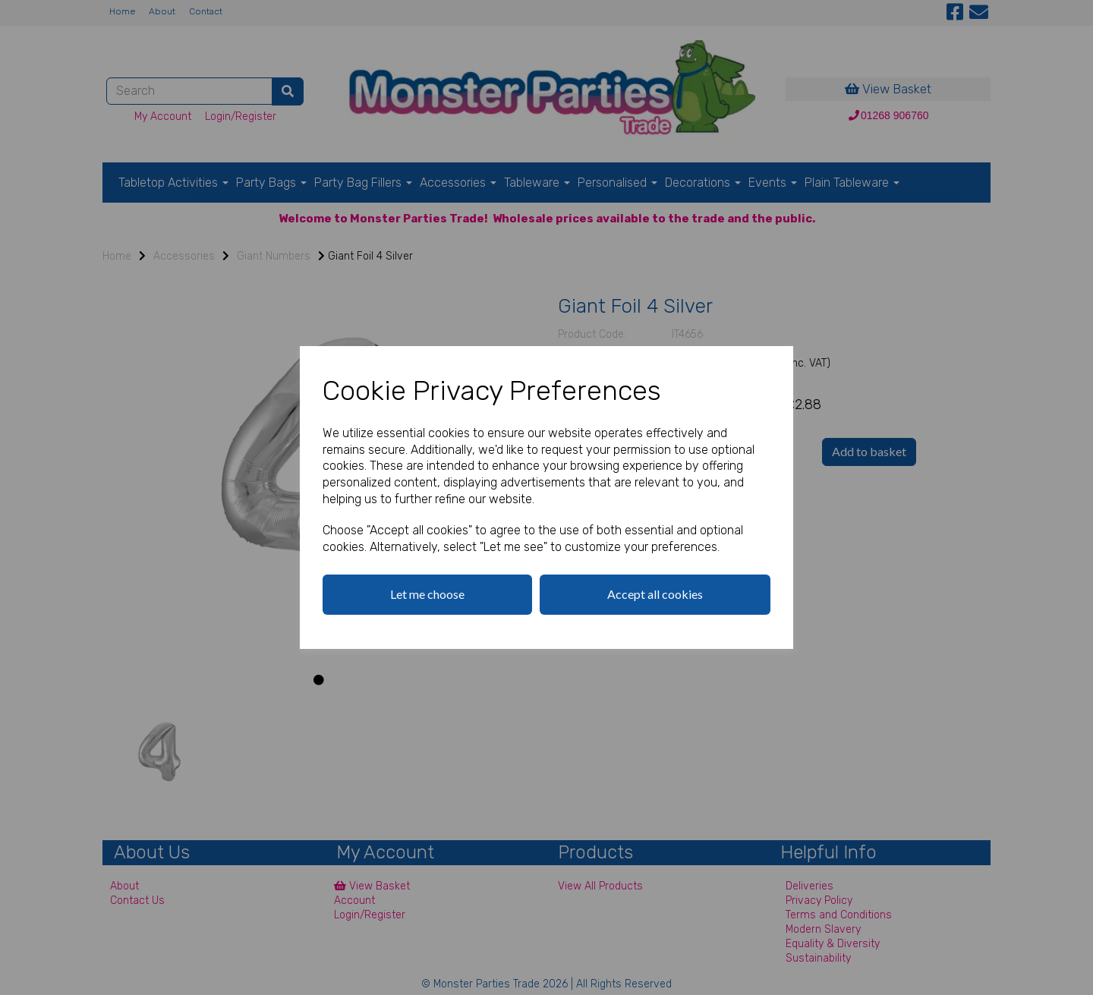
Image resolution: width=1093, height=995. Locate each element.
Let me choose (427, 594)
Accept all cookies (655, 594)
